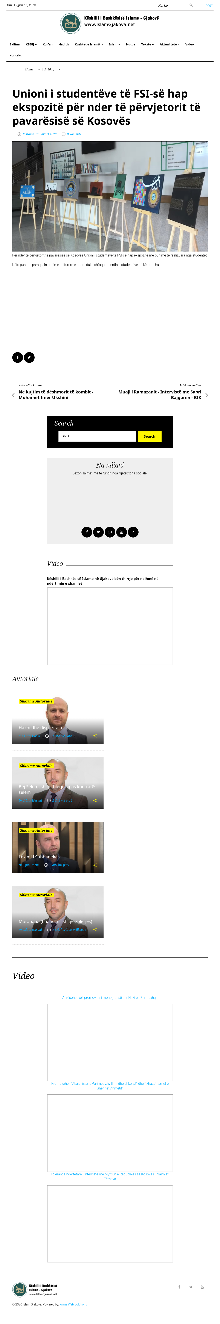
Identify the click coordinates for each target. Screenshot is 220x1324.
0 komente (74, 134)
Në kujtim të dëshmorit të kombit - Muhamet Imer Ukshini (56, 394)
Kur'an (48, 44)
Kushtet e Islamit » (89, 44)
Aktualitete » (169, 44)
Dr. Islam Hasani (30, 800)
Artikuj (49, 69)
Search (149, 436)
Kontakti (16, 55)
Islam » (114, 44)
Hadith (64, 44)
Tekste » (147, 44)
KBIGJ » (31, 44)
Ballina (14, 44)
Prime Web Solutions (73, 1304)
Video (189, 44)
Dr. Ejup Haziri (29, 865)
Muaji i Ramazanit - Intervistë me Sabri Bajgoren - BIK (159, 394)
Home (29, 69)
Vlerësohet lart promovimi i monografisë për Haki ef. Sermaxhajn (110, 998)
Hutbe (130, 44)
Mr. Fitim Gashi (29, 736)
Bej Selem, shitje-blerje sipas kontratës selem (57, 789)
